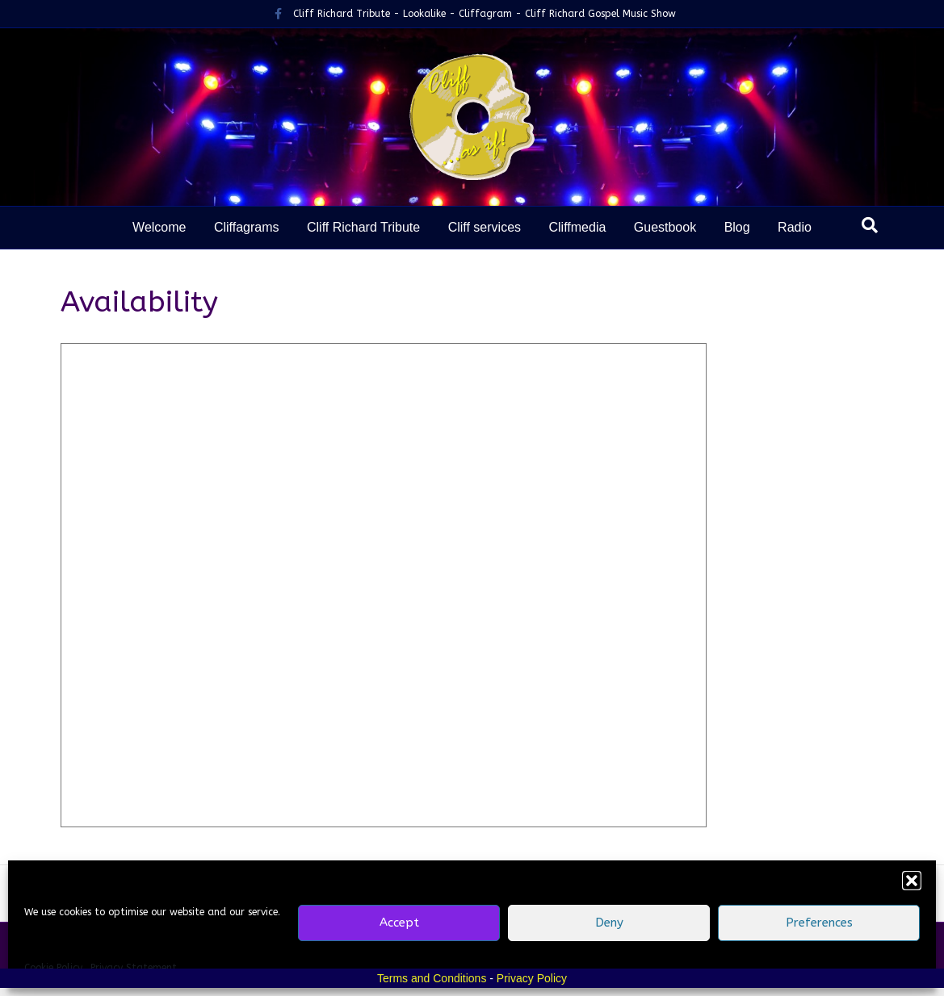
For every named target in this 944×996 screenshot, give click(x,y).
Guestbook (665, 227)
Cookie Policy (53, 967)
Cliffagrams (246, 227)
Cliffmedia (577, 227)
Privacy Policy (532, 978)
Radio (795, 227)
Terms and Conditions (431, 978)
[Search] (869, 225)
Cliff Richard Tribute (363, 227)
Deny (609, 922)
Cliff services (484, 227)
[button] (912, 881)
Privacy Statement (133, 967)
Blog (737, 227)
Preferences (819, 922)
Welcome (159, 227)
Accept (399, 922)
